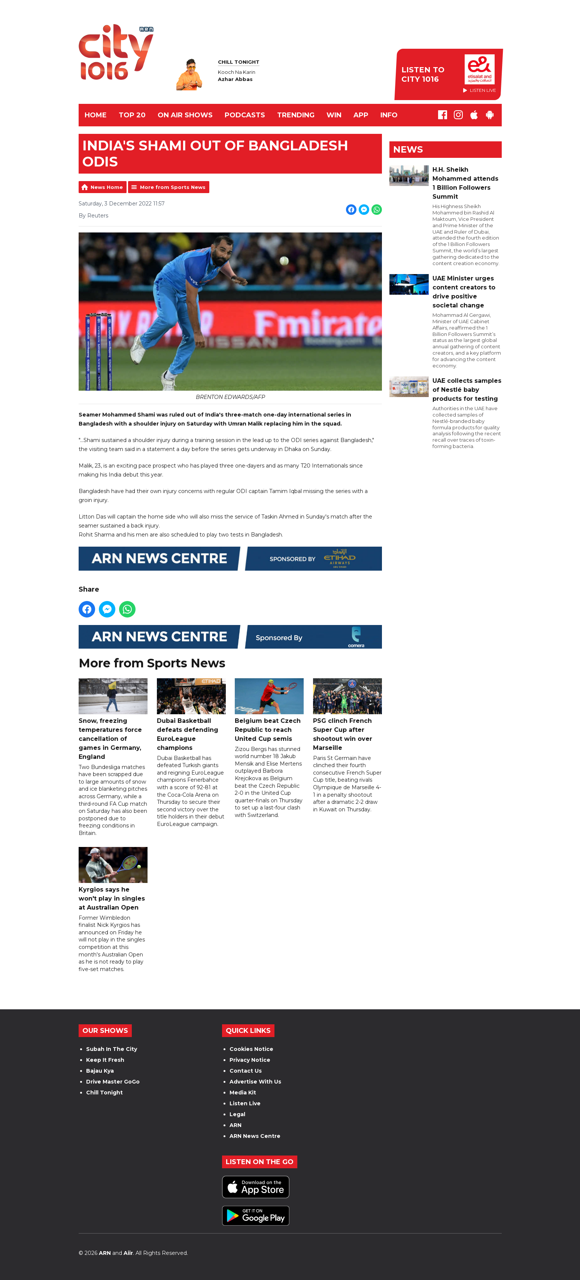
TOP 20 (132, 115)
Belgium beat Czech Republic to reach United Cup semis (269, 710)
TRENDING (296, 115)
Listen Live (245, 1103)
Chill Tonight (104, 1092)
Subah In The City (111, 1049)
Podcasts (245, 115)
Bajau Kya (100, 1070)
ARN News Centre (255, 1136)
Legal (237, 1114)
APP (360, 115)
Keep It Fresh (105, 1060)
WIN (334, 115)
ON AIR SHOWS (185, 115)
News (408, 149)
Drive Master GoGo (113, 1081)
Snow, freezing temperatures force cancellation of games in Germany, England (113, 719)
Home (96, 115)
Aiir (128, 1253)
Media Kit (243, 1092)
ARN (236, 1125)
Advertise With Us (255, 1081)
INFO (389, 115)
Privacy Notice (250, 1060)
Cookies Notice (251, 1049)
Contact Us (246, 1070)
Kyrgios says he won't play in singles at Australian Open (113, 879)
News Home (107, 187)
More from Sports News (173, 187)
